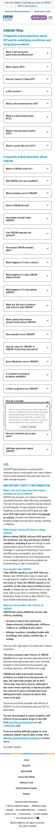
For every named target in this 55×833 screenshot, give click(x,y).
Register (26, 794)
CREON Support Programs (26, 788)
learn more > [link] (31, 6)
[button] (49, 17)
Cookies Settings (41, 814)
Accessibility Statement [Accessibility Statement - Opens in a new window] (25, 810)
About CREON (26, 771)
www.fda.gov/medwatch (21, 722)
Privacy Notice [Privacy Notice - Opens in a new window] (25, 814)
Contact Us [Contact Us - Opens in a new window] (42, 810)
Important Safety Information (26, 802)
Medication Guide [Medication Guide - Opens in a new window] (39, 806)
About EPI (26, 766)
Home (26, 760)
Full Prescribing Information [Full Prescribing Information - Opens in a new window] (18, 806)
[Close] (47, 406)
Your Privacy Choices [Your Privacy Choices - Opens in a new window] (24, 818)
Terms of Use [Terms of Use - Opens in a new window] (10, 814)
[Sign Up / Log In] (39, 17)
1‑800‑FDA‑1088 (11, 725)
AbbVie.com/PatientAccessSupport (22, 738)
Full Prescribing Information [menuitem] (17, 11)
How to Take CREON (26, 777)
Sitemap (9, 810)
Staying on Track (26, 782)
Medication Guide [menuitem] (42, 11)
